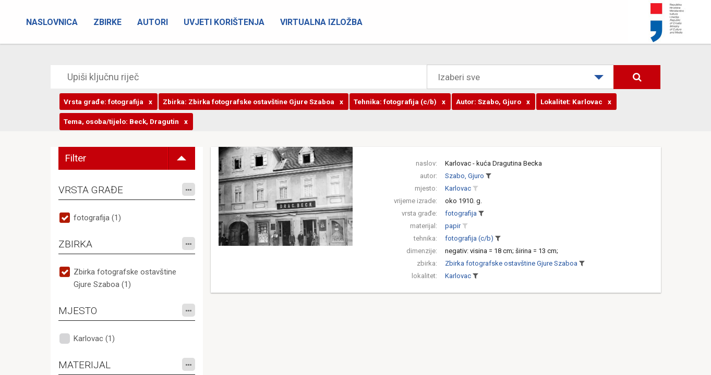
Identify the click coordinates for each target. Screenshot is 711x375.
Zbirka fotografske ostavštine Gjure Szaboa (511, 263)
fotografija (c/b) (469, 238)
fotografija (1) (97, 217)
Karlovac (458, 188)
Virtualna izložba (321, 22)
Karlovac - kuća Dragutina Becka (493, 163)
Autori (152, 22)
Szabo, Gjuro (464, 176)
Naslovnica (52, 22)
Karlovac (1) (94, 338)
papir (453, 226)
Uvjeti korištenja (224, 22)
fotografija (461, 213)
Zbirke (107, 22)
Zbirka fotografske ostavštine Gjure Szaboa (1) (125, 278)
